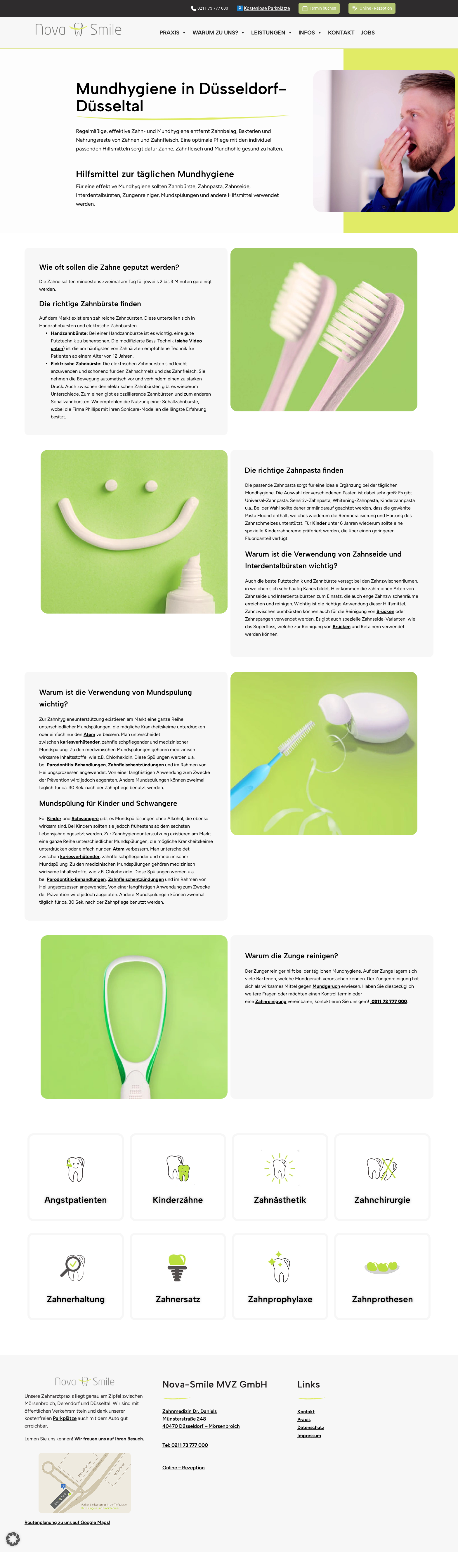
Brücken (385, 611)
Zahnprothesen (382, 1299)
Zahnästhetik (280, 1199)
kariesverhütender (80, 742)
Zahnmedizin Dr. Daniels (189, 1411)
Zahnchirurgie (382, 1199)
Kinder (319, 523)
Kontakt (341, 32)
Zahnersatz (178, 1299)
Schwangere (85, 818)
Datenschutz (310, 1427)
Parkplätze (65, 1418)
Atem (89, 734)
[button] (13, 1539)
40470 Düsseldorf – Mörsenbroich (201, 1426)
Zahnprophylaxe (280, 1299)
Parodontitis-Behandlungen (76, 765)
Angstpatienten (75, 1199)
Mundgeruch (326, 986)
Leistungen (272, 33)
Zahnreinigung (271, 1001)
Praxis (173, 33)
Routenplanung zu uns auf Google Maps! (67, 1522)
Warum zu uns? (218, 33)
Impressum (309, 1435)
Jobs (367, 32)
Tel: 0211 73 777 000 (185, 1445)
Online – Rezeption (183, 1467)
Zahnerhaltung (76, 1299)
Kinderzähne (178, 1199)
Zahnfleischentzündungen (136, 765)
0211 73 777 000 (212, 8)
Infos (310, 33)
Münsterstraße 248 (184, 1419)
